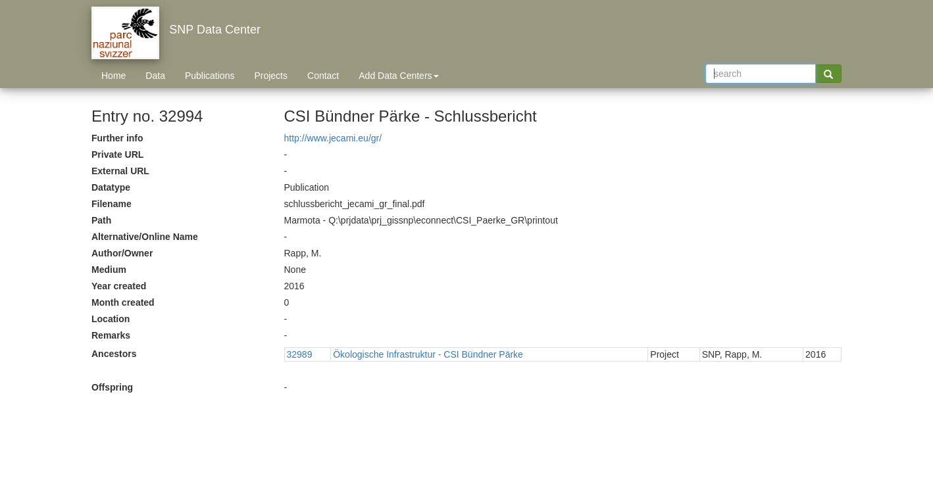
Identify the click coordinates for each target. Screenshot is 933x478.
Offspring (112, 387)
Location (110, 319)
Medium (108, 269)
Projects (271, 75)
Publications (210, 75)
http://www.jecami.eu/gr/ (333, 138)
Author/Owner (122, 253)
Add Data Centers (398, 75)
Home (113, 75)
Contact (323, 75)
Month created (123, 302)
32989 (300, 354)
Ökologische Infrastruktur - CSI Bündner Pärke (428, 354)
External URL (120, 171)
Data (155, 75)
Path (101, 220)
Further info (117, 138)
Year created (118, 286)
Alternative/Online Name (144, 236)
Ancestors (113, 353)
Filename (111, 204)
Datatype (110, 187)
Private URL (117, 154)
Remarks (110, 335)
